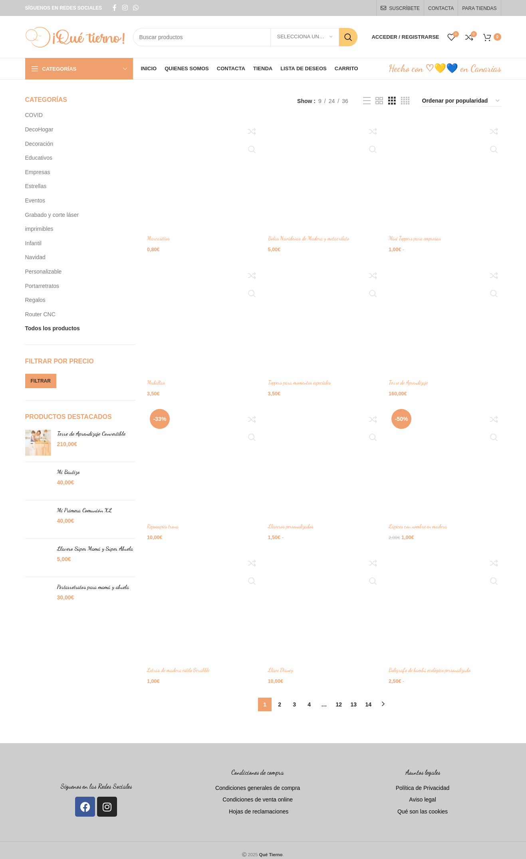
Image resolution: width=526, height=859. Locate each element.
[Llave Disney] (324, 602)
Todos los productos (52, 328)
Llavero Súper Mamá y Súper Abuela (95, 548)
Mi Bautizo (68, 471)
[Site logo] (75, 36)
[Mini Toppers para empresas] (446, 174)
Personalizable (43, 271)
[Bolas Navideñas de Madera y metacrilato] (324, 174)
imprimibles (39, 229)
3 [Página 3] (294, 696)
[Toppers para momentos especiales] (324, 316)
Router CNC (40, 314)
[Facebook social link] (114, 8)
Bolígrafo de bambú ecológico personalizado (436, 664)
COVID (34, 115)
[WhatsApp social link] (136, 8)
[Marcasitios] (202, 174)
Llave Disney (283, 664)
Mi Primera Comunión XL (84, 510)
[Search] (245, 37)
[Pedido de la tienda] (461, 101)
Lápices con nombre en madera (423, 521)
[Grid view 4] (405, 101)
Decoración (39, 144)
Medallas (156, 378)
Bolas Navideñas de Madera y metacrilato (313, 236)
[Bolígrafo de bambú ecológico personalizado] (446, 602)
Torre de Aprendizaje (412, 378)
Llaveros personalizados (294, 521)
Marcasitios (159, 236)
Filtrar (41, 381)
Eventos (35, 200)
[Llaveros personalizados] (324, 459)
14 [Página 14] (368, 696)
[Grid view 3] (392, 101)
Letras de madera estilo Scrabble (181, 664)
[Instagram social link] (124, 8)
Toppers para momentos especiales (304, 378)
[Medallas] (202, 316)
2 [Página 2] (279, 696)
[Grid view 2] (379, 101)
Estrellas (36, 186)
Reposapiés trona (164, 521)
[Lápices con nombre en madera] (446, 459)
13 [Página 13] (353, 696)
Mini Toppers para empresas (420, 236)
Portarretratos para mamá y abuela (93, 586)
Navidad (35, 257)
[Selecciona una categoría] (304, 37)
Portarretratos (42, 286)
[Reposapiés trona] (202, 459)
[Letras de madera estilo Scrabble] (202, 602)
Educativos (38, 158)
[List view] (367, 101)
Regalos (35, 300)
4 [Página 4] (309, 696)
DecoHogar (39, 129)
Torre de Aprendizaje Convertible (91, 433)
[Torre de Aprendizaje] (446, 316)
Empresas (37, 172)
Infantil (33, 243)
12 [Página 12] (338, 696)
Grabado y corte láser (52, 215)
